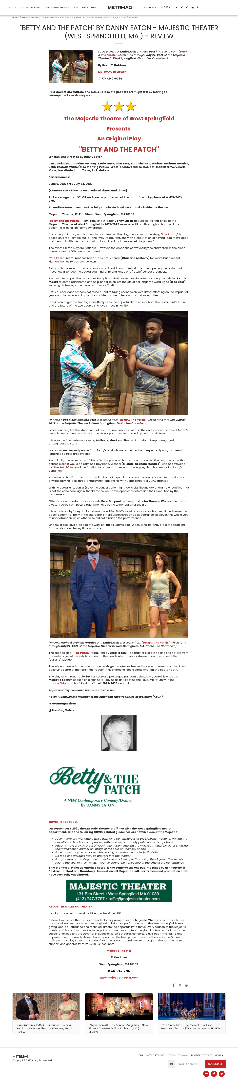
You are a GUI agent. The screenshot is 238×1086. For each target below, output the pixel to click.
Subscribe (215, 1064)
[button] (176, 7)
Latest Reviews (30, 17)
